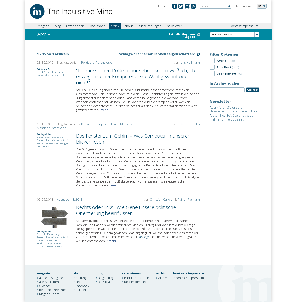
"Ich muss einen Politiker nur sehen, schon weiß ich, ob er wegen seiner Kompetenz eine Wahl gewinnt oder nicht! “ (135, 76)
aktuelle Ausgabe (51, 277)
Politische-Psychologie (96, 62)
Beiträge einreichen (53, 290)
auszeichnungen (149, 26)
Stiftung (81, 277)
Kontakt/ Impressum (190, 277)
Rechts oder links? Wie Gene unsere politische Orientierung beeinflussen (126, 210)
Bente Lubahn (190, 124)
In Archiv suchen (225, 83)
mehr (104, 110)
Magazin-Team (49, 293)
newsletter (174, 26)
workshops (97, 26)
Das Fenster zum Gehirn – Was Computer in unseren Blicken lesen (133, 138)
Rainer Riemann (189, 199)
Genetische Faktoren (47, 240)
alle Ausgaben (49, 282)
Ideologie (144, 237)
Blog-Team (105, 282)
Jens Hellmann (190, 62)
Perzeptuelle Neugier (47, 143)
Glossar (44, 285)
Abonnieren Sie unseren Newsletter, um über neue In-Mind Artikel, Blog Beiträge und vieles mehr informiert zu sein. (234, 113)
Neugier (64, 143)
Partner (81, 290)
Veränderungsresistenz (49, 243)
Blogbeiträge (106, 277)
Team (79, 282)
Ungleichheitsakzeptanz (49, 246)
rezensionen (75, 26)
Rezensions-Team (136, 282)
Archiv (162, 277)
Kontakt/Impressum (244, 26)
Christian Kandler (162, 199)
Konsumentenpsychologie (99, 124)
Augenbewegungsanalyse (50, 137)
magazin (43, 26)
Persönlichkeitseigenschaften (51, 74)
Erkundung (43, 146)
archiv (115, 26)
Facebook (82, 285)
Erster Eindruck (53, 72)
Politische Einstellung (48, 234)
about (129, 26)
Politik (40, 72)
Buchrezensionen (136, 277)
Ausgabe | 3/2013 (70, 199)
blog (58, 26)
